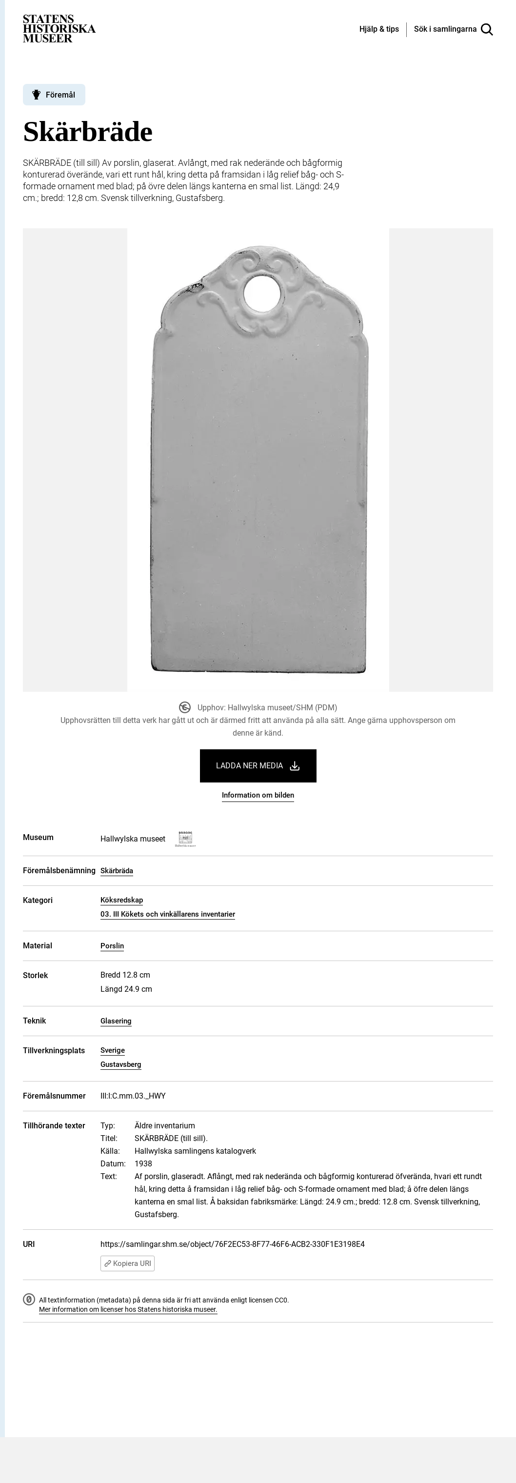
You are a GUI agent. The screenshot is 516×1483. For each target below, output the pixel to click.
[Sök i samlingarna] (453, 29)
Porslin (112, 946)
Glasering (116, 1021)
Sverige (112, 1050)
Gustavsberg (120, 1064)
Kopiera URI (127, 1263)
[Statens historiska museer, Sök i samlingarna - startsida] (59, 28)
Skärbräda (116, 870)
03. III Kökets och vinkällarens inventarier (167, 914)
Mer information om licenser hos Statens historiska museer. (128, 1309)
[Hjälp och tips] (379, 30)
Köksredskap (121, 900)
